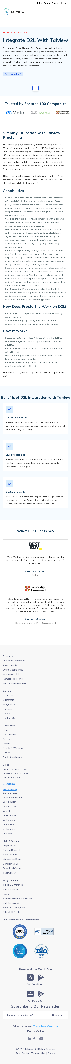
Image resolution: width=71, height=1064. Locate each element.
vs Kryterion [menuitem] (9, 829)
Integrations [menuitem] (9, 704)
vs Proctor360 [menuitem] (10, 806)
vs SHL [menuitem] (6, 810)
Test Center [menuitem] (9, 872)
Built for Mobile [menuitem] (10, 889)
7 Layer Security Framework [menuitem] (17, 898)
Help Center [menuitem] (9, 845)
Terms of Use (38, 1053)
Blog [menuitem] (5, 729)
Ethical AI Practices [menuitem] (13, 911)
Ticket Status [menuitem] (10, 854)
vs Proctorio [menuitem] (9, 819)
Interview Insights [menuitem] (12, 674)
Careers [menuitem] (7, 713)
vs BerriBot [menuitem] (9, 824)
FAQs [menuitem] (6, 893)
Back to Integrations (16, 32)
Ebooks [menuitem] (7, 743)
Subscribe (59, 1015)
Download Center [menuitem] (12, 868)
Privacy (51, 1053)
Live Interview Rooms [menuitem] (14, 660)
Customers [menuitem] (8, 699)
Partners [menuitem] (7, 708)
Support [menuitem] (64, 3)
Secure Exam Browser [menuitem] (14, 683)
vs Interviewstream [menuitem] (13, 797)
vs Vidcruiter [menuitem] (9, 801)
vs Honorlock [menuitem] (9, 815)
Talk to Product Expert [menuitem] (47, 3)
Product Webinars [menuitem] (12, 757)
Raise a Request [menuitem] (11, 850)
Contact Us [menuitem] (9, 717)
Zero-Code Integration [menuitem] (14, 907)
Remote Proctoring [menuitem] (13, 678)
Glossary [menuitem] (7, 739)
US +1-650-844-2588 (15, 769)
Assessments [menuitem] (10, 665)
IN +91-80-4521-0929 (15, 773)
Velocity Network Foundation (45, 1026)
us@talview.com (11, 777)
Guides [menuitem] (6, 752)
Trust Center (22, 1053)
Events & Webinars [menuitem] (13, 748)
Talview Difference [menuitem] (13, 884)
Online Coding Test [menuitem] (13, 669)
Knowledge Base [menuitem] (12, 859)
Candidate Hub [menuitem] (10, 863)
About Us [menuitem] (8, 695)
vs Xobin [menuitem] (7, 833)
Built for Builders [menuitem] (11, 902)
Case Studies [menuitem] (10, 734)
